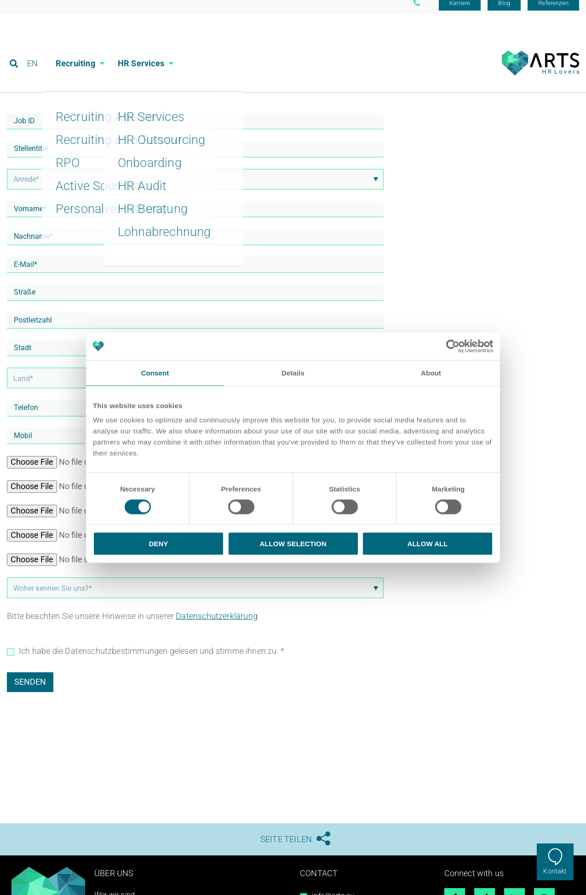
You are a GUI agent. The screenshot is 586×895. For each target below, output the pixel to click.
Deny (158, 544)
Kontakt (555, 871)
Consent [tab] (155, 372)
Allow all (428, 544)
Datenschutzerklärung (217, 622)
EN (33, 48)
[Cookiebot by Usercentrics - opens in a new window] (453, 346)
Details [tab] (293, 372)
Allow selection (293, 544)
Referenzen (553, 10)
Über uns (113, 879)
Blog (504, 10)
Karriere (459, 10)
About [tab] (431, 372)
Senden (30, 688)
